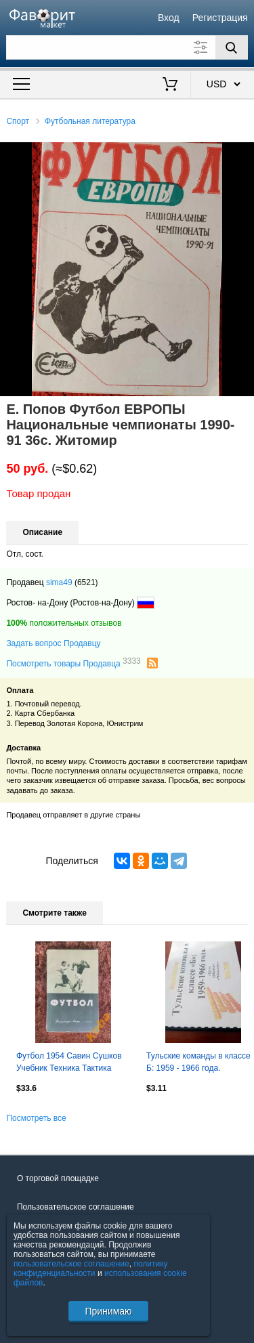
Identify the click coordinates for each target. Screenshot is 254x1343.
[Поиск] (231, 47)
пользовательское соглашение (71, 1264)
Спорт (17, 121)
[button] (242, 154)
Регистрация (220, 17)
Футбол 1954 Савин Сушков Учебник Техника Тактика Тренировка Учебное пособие (72, 1063)
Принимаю (108, 1311)
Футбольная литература (90, 121)
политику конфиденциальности (91, 1268)
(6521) (86, 582)
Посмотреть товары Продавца (73, 663)
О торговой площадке (58, 1178)
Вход (168, 17)
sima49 (59, 582)
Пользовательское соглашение (75, 1207)
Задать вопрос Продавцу (53, 643)
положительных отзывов (63, 623)
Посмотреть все (36, 1118)
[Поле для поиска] (126, 47)
